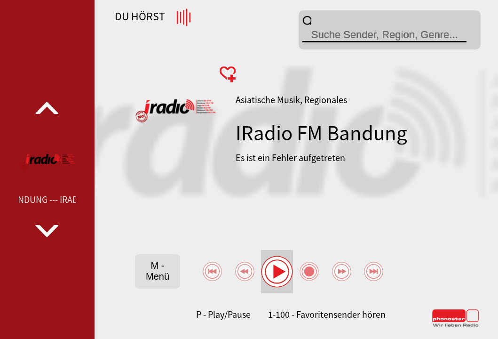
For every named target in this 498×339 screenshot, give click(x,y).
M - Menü (157, 271)
